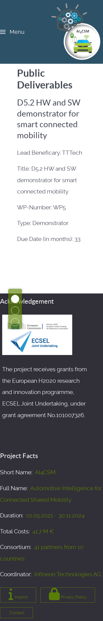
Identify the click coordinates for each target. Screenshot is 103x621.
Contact (16, 612)
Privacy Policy (68, 594)
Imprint (18, 594)
